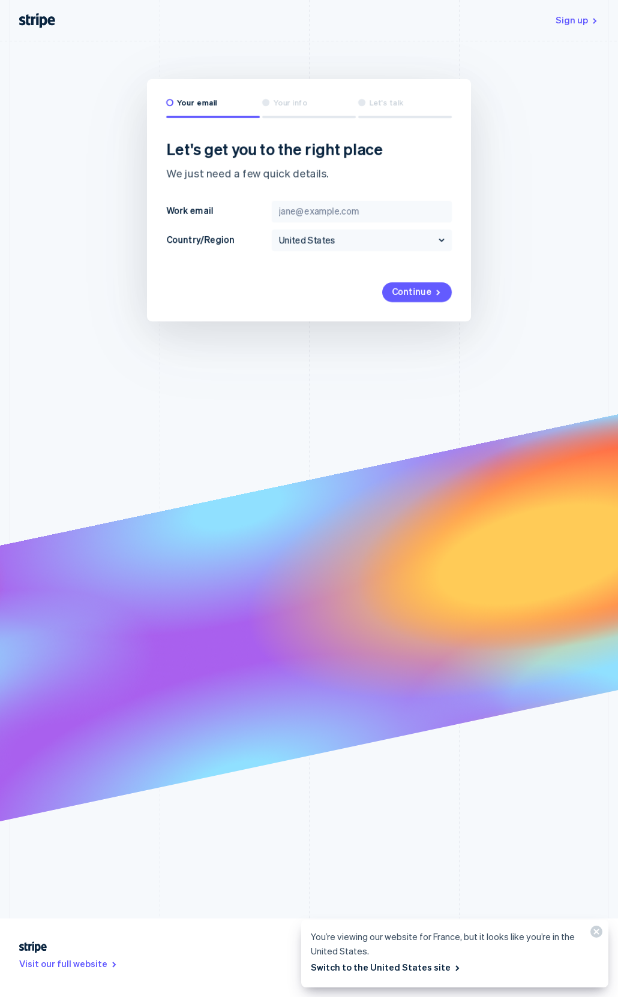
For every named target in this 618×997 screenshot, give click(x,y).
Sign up (577, 20)
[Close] (594, 934)
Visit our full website (68, 963)
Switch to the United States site (386, 967)
